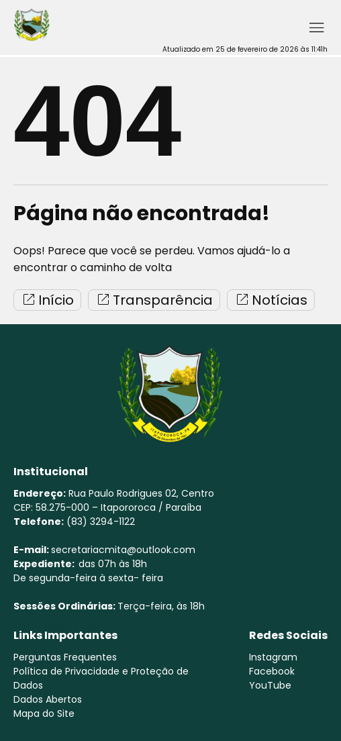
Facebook (272, 671)
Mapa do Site (44, 713)
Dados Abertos (47, 699)
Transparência (154, 300)
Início (47, 300)
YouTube (270, 685)
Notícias (270, 300)
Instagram (273, 657)
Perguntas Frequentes (65, 657)
